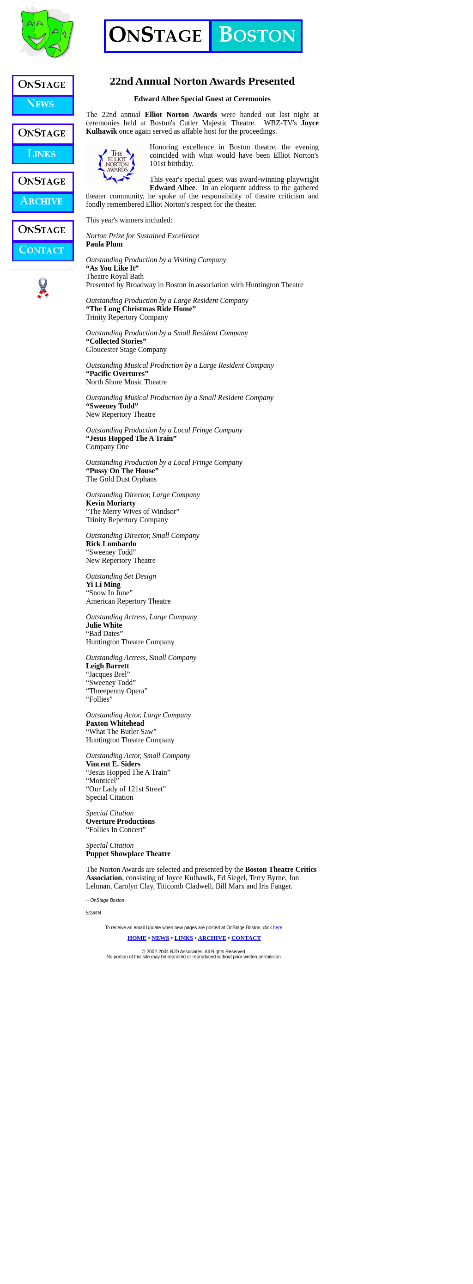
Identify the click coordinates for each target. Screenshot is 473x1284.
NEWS (160, 937)
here (277, 927)
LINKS (184, 937)
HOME (136, 937)
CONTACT (246, 937)
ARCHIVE (212, 937)
